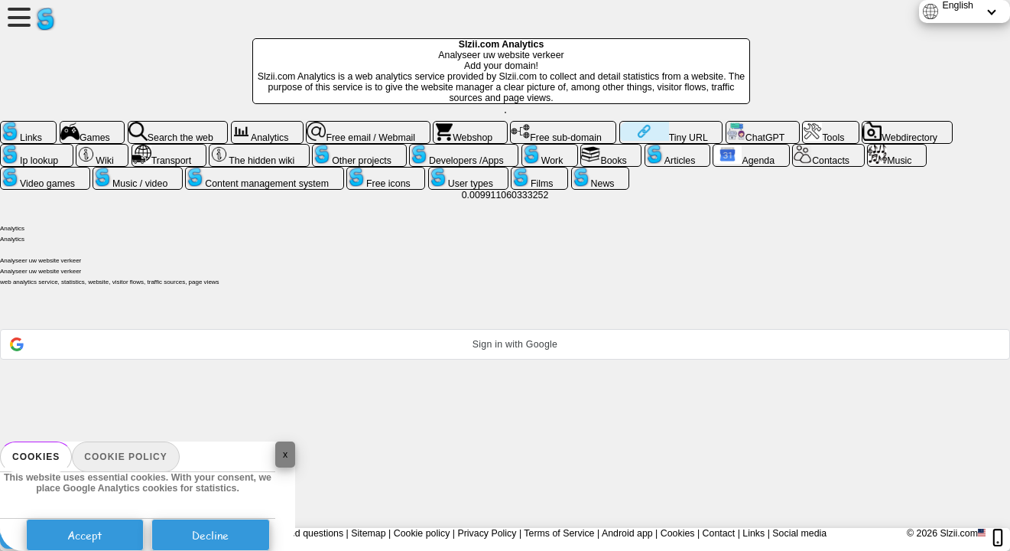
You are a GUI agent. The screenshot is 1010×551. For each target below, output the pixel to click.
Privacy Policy (486, 533)
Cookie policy (125, 457)
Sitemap (368, 533)
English (957, 5)
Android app (627, 533)
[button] (505, 344)
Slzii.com (959, 533)
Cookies (36, 457)
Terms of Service (559, 533)
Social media (799, 533)
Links (753, 533)
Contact (719, 533)
